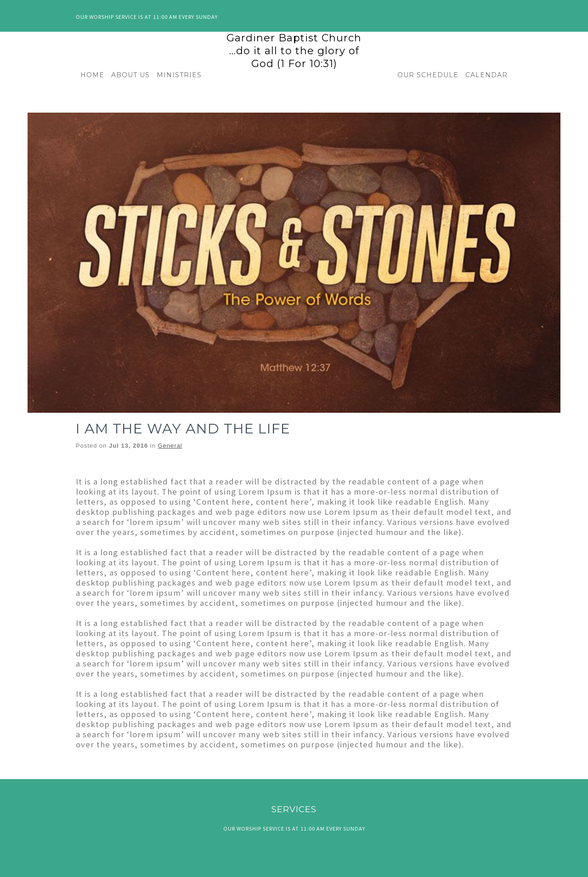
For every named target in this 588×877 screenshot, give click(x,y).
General (170, 445)
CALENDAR (486, 75)
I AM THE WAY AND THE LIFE (183, 428)
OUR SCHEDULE (427, 75)
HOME (92, 75)
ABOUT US (130, 75)
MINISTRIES (179, 75)
